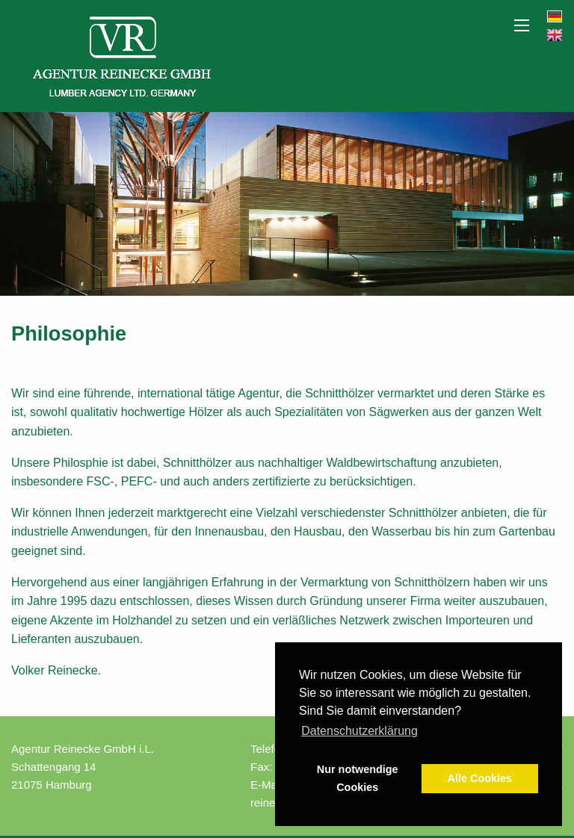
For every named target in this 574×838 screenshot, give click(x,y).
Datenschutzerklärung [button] (359, 730)
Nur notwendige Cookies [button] (357, 778)
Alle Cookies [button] (480, 778)
